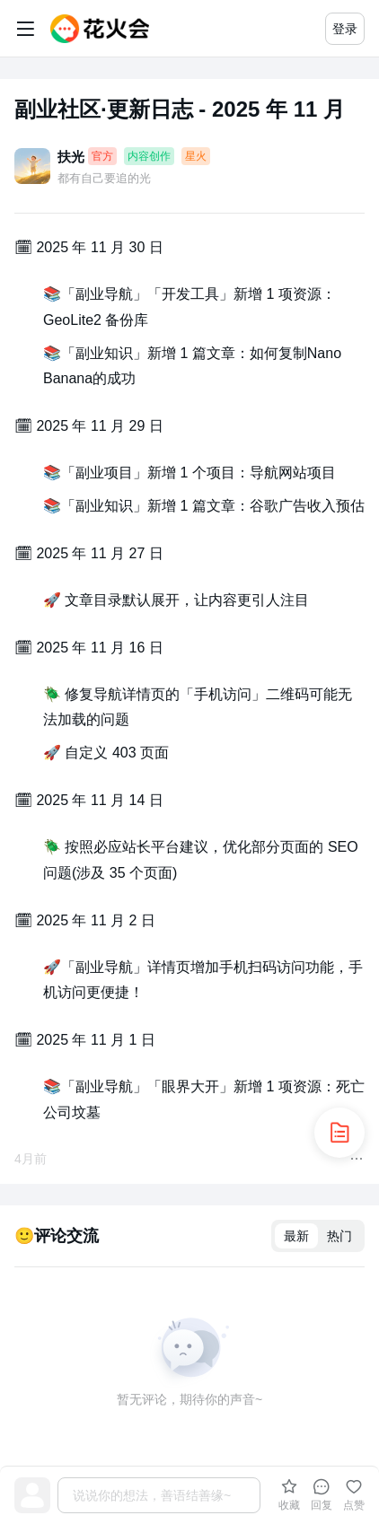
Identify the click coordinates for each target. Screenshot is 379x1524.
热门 (339, 1236)
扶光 (70, 156)
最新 (296, 1236)
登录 (344, 29)
